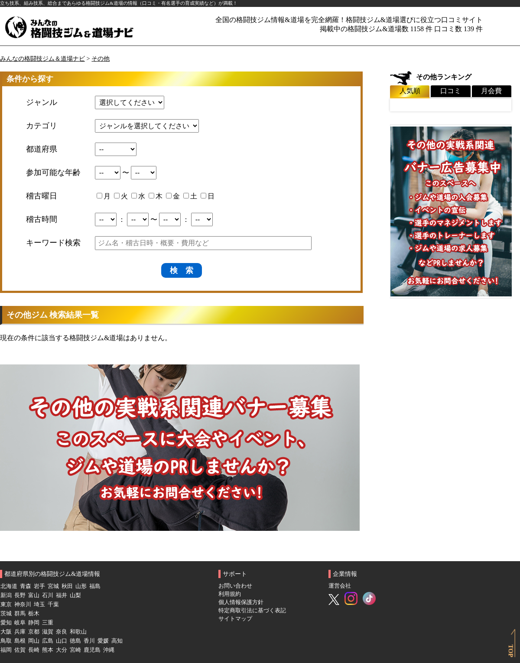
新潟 (6, 595)
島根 (20, 641)
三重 (47, 623)
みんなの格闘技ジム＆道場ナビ (42, 58)
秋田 (67, 586)
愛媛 (103, 641)
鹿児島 (92, 650)
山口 (61, 641)
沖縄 (108, 650)
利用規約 (229, 594)
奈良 (61, 632)
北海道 (8, 586)
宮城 (53, 586)
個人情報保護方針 (240, 602)
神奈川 (22, 604)
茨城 (6, 614)
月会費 (491, 90)
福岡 (6, 650)
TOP (510, 650)
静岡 (33, 623)
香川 (89, 641)
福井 (61, 595)
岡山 (33, 641)
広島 (47, 641)
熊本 (47, 650)
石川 (47, 595)
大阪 (6, 632)
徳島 (75, 641)
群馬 (20, 614)
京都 (33, 632)
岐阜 (20, 623)
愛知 (6, 623)
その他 (100, 58)
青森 (25, 586)
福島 (95, 586)
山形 (81, 586)
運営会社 (339, 586)
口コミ (450, 90)
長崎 (33, 650)
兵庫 (20, 632)
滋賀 (47, 632)
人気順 (410, 90)
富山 (33, 595)
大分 (61, 650)
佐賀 (20, 650)
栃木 (33, 614)
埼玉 (39, 604)
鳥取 (6, 641)
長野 (20, 595)
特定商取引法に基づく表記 (252, 611)
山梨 (75, 595)
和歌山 (78, 632)
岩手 (39, 586)
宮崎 (75, 650)
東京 (6, 604)
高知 (117, 641)
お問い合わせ (235, 586)
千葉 (53, 604)
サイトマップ (235, 619)
